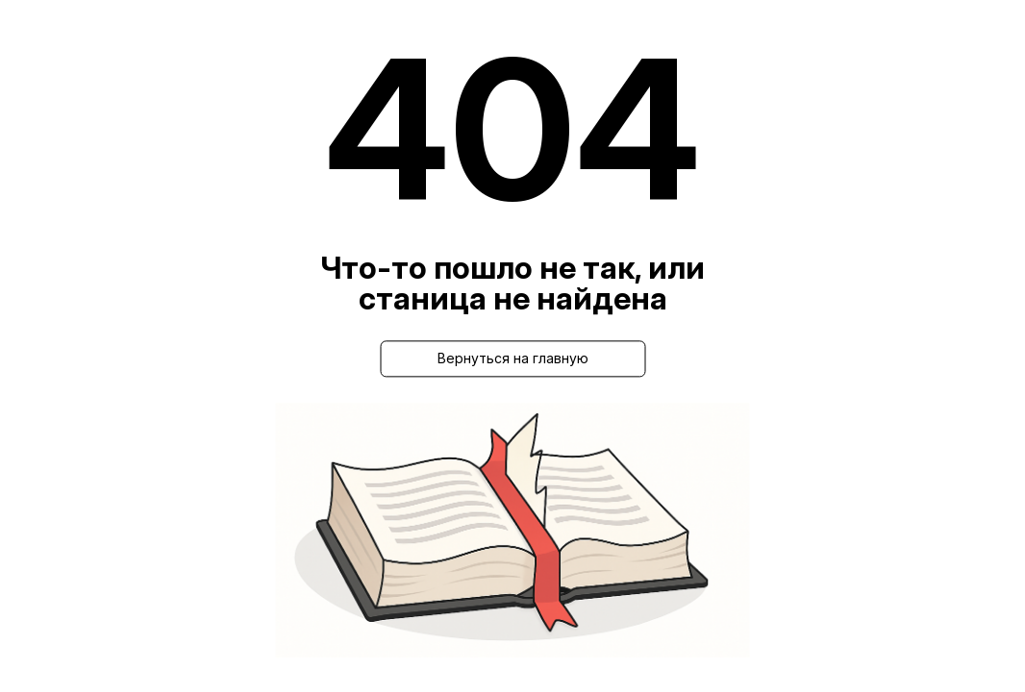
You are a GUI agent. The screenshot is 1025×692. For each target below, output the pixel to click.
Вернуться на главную (513, 358)
